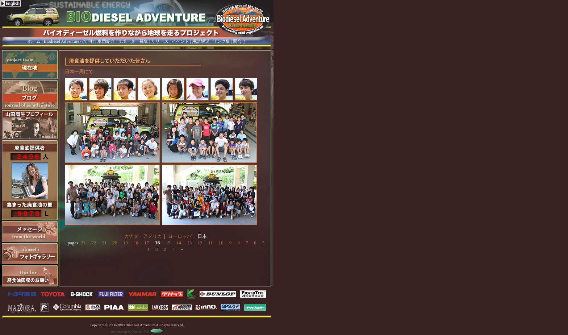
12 (199, 242)
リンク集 (221, 41)
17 (146, 242)
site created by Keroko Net (136, 332)
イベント (180, 41)
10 (220, 242)
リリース (159, 41)
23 (83, 242)
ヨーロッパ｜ (182, 236)
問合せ (239, 41)
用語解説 (200, 41)
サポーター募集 (133, 41)
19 (125, 242)
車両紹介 (106, 41)
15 (168, 242)
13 (189, 242)
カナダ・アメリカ (143, 236)
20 (114, 242)
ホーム (34, 41)
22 (93, 242)
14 (178, 242)
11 (210, 242)
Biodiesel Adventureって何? (68, 41)
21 (104, 242)
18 (136, 242)
